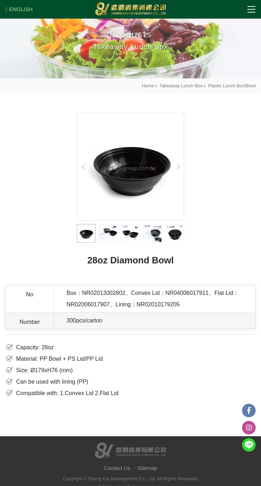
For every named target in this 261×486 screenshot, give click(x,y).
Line (249, 445)
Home (148, 85)
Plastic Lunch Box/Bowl (232, 85)
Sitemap (147, 468)
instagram (249, 427)
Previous (83, 167)
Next (177, 167)
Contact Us (117, 468)
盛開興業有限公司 (130, 9)
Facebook (249, 410)
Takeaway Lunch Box (181, 85)
